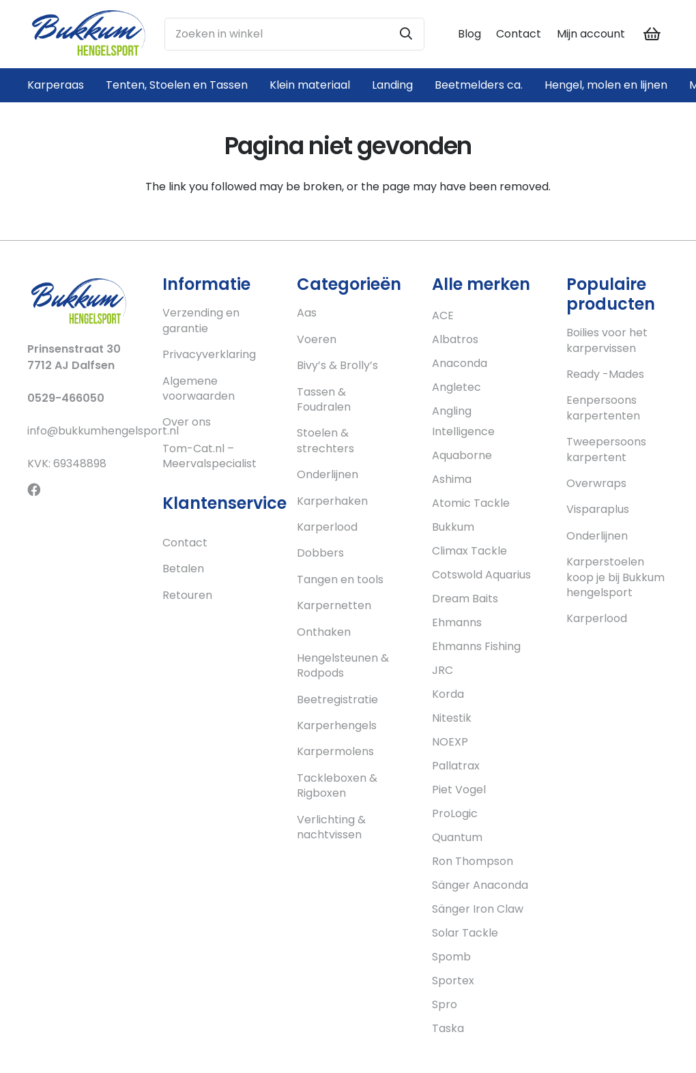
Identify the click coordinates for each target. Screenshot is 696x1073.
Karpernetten (334, 605)
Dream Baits (465, 598)
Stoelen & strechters (325, 440)
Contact (518, 34)
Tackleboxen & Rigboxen (337, 785)
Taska (448, 1028)
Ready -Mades (605, 374)
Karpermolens (335, 751)
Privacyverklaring (209, 354)
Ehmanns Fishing (476, 646)
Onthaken (324, 632)
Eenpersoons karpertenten (603, 407)
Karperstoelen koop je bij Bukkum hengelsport (615, 577)
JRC (442, 670)
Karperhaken (332, 501)
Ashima (452, 479)
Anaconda (459, 363)
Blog (469, 34)
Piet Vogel (459, 789)
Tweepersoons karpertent (606, 449)
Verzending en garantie (201, 320)
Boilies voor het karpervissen (607, 340)
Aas (307, 313)
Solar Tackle (465, 933)
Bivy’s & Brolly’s (337, 365)
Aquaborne (462, 455)
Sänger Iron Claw (477, 909)
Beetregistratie (337, 699)
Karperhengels (337, 725)
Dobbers (320, 553)
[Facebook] (33, 489)
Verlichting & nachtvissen (331, 827)
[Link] (88, 34)
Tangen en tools (340, 579)
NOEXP (450, 742)
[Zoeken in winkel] (294, 34)
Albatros (455, 339)
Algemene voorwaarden (198, 388)
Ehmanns (457, 622)
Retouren (187, 595)
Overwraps (596, 483)
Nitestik (452, 718)
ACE (443, 315)
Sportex (453, 980)
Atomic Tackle (471, 503)
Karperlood (327, 527)
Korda (448, 694)
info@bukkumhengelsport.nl (103, 431)
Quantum (457, 837)
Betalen (183, 568)
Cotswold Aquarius (481, 575)
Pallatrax (456, 766)
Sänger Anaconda (480, 885)
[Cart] (652, 34)
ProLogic (455, 813)
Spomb (451, 957)
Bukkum (453, 527)
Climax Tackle (469, 551)
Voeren (316, 339)
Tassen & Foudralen (324, 399)
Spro (444, 1004)
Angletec (456, 387)
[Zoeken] (406, 34)
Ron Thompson (472, 861)
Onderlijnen (327, 474)
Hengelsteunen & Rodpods (343, 665)
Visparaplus (597, 509)
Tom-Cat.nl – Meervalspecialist (209, 456)
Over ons (186, 422)
